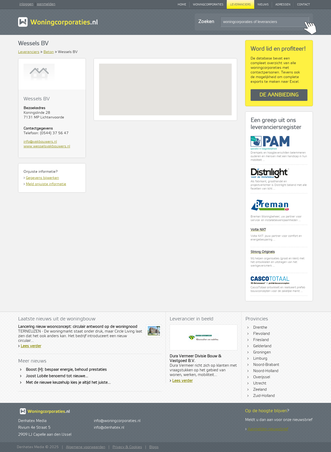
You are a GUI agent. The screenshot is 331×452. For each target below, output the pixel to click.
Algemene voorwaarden (85, 447)
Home (182, 4)
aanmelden (46, 4)
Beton (48, 52)
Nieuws (263, 4)
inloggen (26, 4)
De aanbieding (279, 95)
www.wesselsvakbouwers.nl (47, 146)
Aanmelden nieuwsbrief (268, 429)
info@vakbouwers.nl (40, 141)
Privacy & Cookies (127, 447)
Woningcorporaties (208, 4)
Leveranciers (240, 4)
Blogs (154, 447)
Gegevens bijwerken (42, 178)
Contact (303, 4)
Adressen (282, 4)
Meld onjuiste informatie (46, 184)
